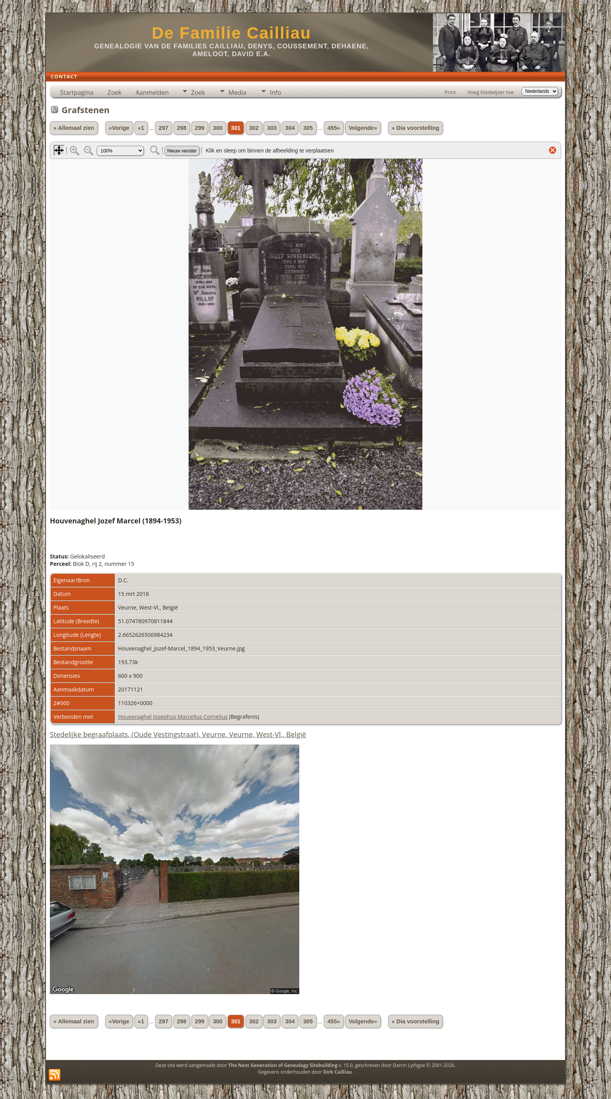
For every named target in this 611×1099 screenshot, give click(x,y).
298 (181, 128)
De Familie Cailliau (231, 33)
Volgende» (363, 128)
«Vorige (119, 128)
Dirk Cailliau (337, 1072)
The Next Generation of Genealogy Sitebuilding (282, 1065)
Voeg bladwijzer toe (491, 92)
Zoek (115, 92)
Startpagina (77, 92)
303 (271, 128)
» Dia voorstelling (415, 128)
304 (290, 128)
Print (450, 92)
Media (237, 92)
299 (199, 128)
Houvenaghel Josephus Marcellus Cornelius (173, 716)
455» (333, 128)
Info (275, 92)
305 (308, 128)
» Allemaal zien (73, 128)
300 (217, 128)
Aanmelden (152, 92)
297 (163, 128)
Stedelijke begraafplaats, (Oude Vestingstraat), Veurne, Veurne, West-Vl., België (178, 734)
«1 (141, 128)
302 (253, 128)
